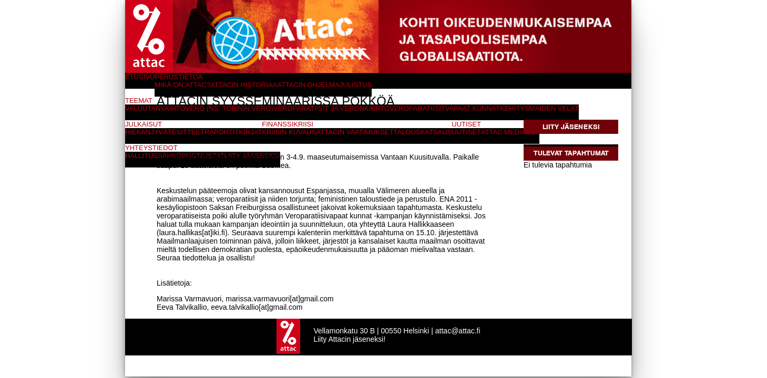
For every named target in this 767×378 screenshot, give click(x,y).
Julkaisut (143, 124)
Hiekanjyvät (148, 132)
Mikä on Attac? (182, 85)
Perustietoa (179, 77)
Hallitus (141, 156)
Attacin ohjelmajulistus (324, 85)
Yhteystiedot (151, 148)
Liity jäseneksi (571, 126)
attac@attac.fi (457, 331)
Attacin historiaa (243, 85)
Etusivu (140, 77)
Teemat (138, 100)
